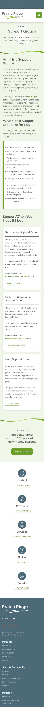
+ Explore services (22, 536)
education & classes (11, 678)
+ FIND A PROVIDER (22, 511)
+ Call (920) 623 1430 (15, 283)
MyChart (9, 6)
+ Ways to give (22, 588)
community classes (22, 451)
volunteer (6, 675)
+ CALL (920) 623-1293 (15, 345)
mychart (6, 646)
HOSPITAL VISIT (8, 653)
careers (16, 6)
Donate (5, 671)
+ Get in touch (22, 485)
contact (30, 6)
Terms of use (7, 704)
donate (23, 6)
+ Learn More (12, 404)
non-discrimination (10, 700)
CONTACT (6, 660)
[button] (39, 15)
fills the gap (32, 97)
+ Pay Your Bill (21, 562)
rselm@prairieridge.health (16, 338)
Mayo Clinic (22, 131)
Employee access (9, 682)
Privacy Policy (8, 696)
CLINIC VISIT (7, 657)
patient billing (8, 649)
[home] (15, 15)
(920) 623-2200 (8, 618)
